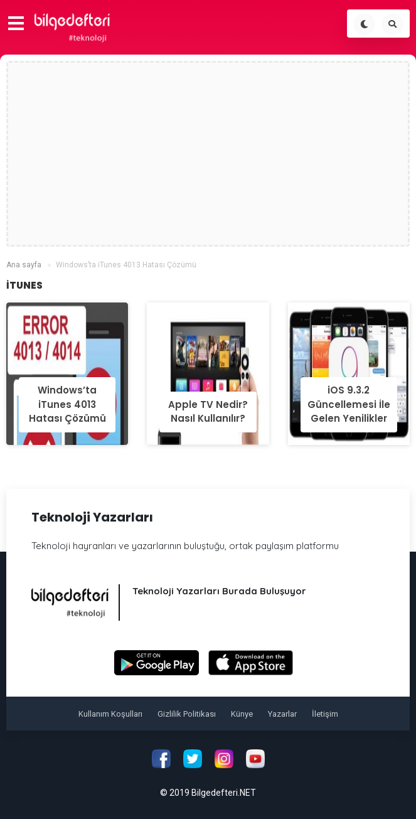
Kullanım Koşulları (110, 714)
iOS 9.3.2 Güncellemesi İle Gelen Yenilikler (348, 404)
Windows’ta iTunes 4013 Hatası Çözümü (67, 404)
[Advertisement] (208, 154)
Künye (242, 714)
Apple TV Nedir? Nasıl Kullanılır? (208, 412)
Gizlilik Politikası (186, 714)
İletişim (325, 714)
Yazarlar (282, 714)
